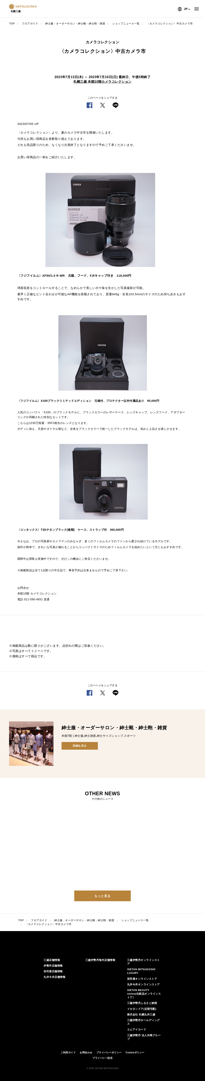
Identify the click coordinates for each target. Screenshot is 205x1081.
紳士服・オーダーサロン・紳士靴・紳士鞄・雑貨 (75, 23)
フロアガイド (30, 23)
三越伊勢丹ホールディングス (143, 1022)
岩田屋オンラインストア (142, 978)
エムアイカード (136, 1029)
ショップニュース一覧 (125, 23)
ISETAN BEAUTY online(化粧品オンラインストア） (144, 994)
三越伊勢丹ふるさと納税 (142, 1003)
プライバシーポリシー (109, 1052)
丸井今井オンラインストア (143, 984)
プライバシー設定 (102, 1058)
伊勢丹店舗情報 (53, 965)
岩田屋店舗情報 (53, 971)
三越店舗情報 (52, 960)
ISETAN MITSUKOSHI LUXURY (141, 971)
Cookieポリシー (135, 1052)
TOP (12, 23)
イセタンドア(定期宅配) (141, 1008)
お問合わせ (86, 1052)
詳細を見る (80, 745)
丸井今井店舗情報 (54, 976)
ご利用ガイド (68, 1052)
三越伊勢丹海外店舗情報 (100, 960)
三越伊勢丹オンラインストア (143, 962)
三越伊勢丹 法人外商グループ (144, 1037)
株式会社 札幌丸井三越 (141, 1014)
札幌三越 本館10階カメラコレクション (102, 81)
